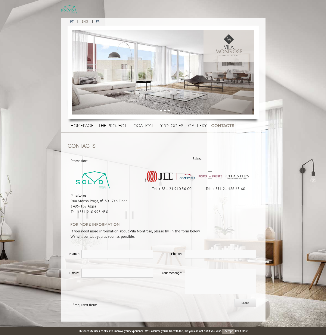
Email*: (74, 273)
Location (142, 125)
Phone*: (176, 253)
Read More (241, 331)
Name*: (74, 253)
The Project (112, 125)
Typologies (170, 125)
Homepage (82, 125)
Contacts (222, 125)
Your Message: (172, 273)
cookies (105, 331)
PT (72, 21)
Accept (228, 331)
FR (98, 21)
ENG (84, 21)
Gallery (197, 125)
